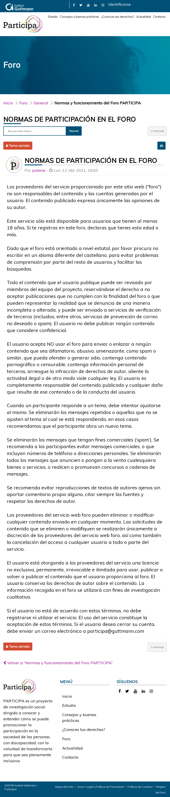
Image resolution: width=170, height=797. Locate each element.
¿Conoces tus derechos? (117, 16)
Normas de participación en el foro (69, 119)
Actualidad (143, 16)
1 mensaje (157, 131)
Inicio (8, 102)
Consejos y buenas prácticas (79, 16)
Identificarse (119, 4)
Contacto (159, 16)
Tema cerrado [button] (18, 146)
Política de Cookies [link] (140, 786)
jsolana (38, 170)
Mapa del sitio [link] (64, 786)
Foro (66, 738)
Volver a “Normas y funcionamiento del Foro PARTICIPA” (58, 662)
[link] (74, 4)
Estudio (53, 16)
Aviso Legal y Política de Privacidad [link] (100, 786)
